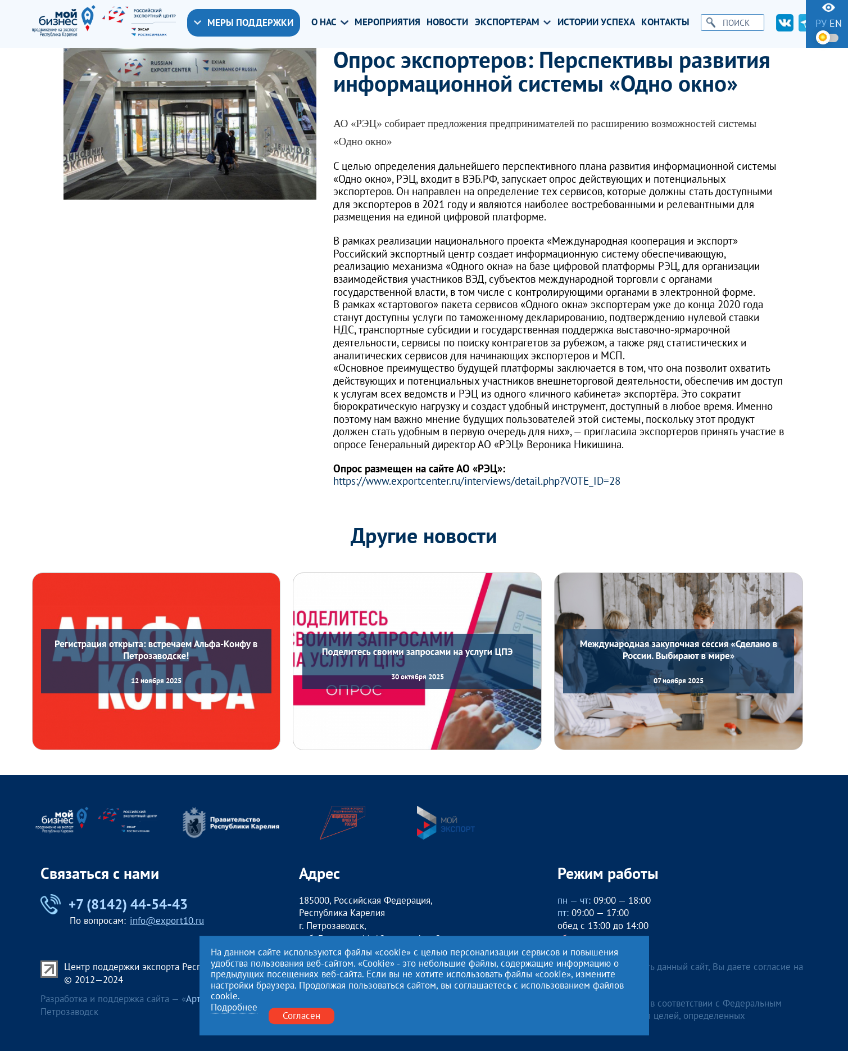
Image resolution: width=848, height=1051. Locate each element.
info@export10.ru (167, 920)
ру (821, 24)
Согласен (301, 1015)
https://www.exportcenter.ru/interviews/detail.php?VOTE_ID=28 (476, 481)
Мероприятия (387, 22)
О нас (329, 22)
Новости (447, 22)
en (835, 24)
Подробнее (234, 1007)
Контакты (665, 22)
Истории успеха (596, 22)
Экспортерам (513, 22)
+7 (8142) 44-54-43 (114, 904)
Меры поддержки (244, 22)
